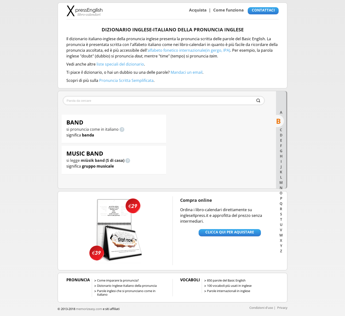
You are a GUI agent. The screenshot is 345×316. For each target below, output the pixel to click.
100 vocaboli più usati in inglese (229, 285)
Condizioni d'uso (261, 307)
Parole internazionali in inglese (228, 291)
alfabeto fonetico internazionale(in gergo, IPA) (189, 50)
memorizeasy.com (89, 309)
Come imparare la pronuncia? (118, 280)
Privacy (282, 307)
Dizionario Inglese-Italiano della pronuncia (127, 285)
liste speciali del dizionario (120, 64)
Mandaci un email (186, 72)
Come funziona (228, 10)
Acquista (198, 10)
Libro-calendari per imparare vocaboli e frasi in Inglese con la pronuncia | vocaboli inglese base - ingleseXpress (84, 10)
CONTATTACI (263, 10)
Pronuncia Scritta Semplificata (126, 80)
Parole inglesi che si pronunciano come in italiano (126, 293)
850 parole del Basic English (226, 280)
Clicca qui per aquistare (229, 232)
